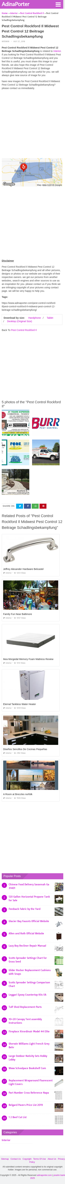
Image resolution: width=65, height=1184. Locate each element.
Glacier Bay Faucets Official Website (29, 921)
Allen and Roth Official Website (26, 933)
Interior (5, 41)
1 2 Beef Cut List (18, 1117)
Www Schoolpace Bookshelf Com (27, 1068)
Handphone (34, 317)
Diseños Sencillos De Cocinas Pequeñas (25, 749)
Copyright (27, 1159)
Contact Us (16, 1159)
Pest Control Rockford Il (24, 330)
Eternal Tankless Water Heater (19, 704)
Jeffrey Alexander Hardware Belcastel (23, 569)
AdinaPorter (15, 4)
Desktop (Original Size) (19, 321)
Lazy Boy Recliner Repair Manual (27, 945)
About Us (52, 1159)
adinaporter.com (44, 1175)
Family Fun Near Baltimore (17, 614)
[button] (58, 4)
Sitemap (5, 1159)
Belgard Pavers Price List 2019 (26, 1105)
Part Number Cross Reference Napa (29, 1092)
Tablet (50, 317)
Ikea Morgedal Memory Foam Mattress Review (28, 659)
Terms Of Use (39, 1159)
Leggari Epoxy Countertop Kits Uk (27, 994)
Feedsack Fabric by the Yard (24, 909)
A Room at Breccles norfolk (17, 794)
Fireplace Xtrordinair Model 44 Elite (29, 1031)
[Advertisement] (32, 124)
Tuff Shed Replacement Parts (25, 1007)
